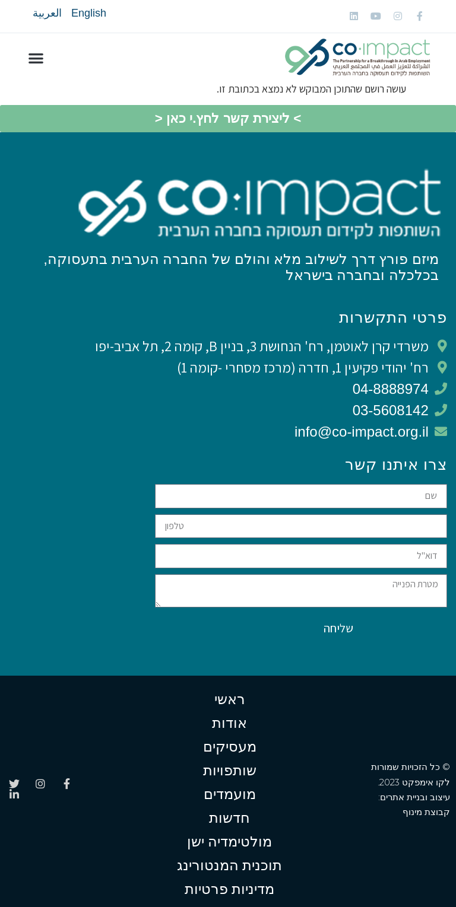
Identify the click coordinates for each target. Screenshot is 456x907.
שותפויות (229, 770)
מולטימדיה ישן (230, 841)
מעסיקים (229, 747)
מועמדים (230, 794)
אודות (229, 723)
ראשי (229, 699)
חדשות (229, 818)
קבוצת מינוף (426, 812)
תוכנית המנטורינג (230, 865)
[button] (36, 58)
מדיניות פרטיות (230, 889)
